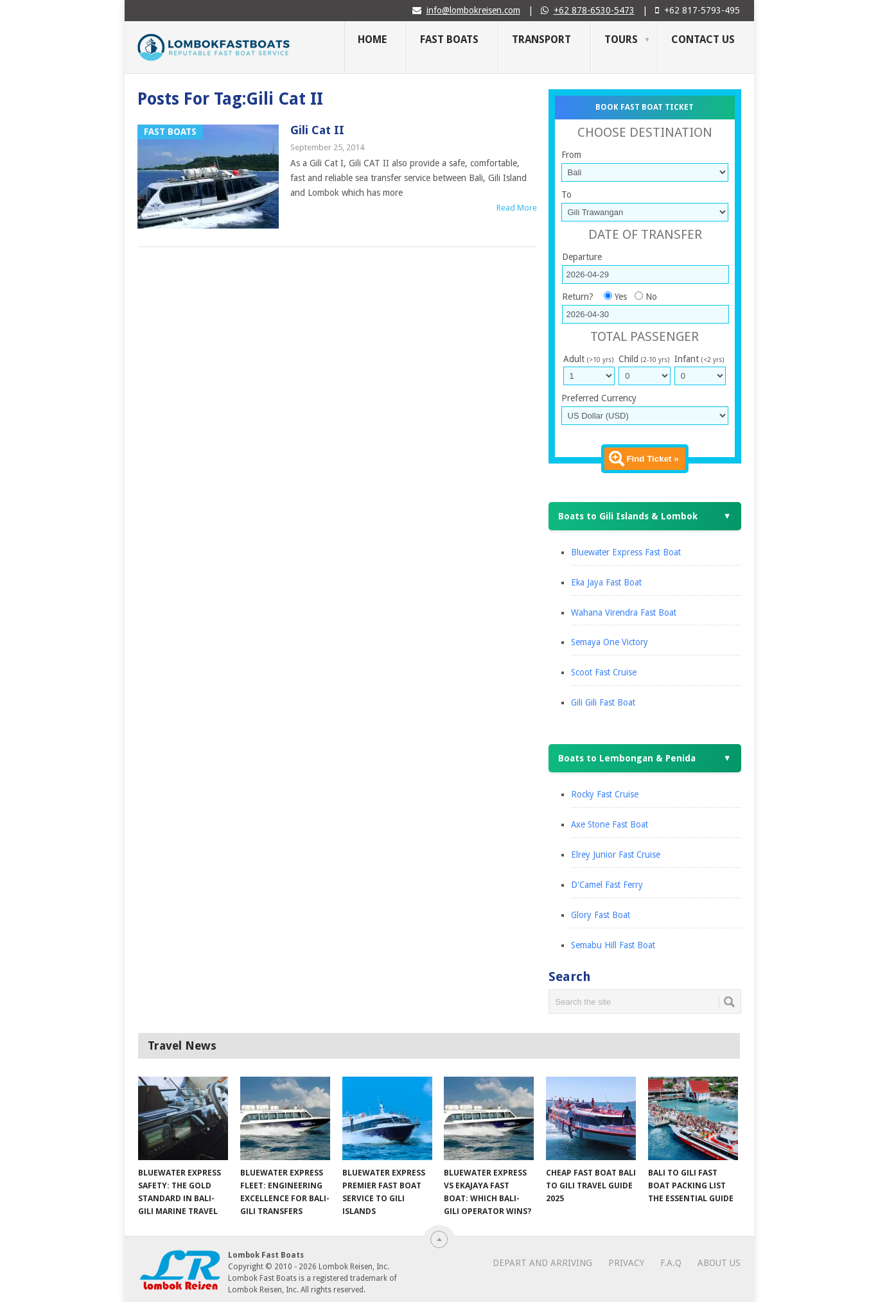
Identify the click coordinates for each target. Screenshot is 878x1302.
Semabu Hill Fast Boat (613, 945)
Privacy (626, 1263)
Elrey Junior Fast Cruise (615, 854)
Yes (621, 296)
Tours (621, 39)
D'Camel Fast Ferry (607, 885)
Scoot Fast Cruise (604, 672)
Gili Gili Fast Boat (603, 702)
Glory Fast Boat (600, 915)
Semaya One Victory (609, 642)
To (566, 194)
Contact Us (703, 39)
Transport (541, 39)
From (571, 155)
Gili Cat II (317, 130)
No (651, 296)
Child (644, 359)
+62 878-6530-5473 (594, 10)
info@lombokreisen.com (473, 10)
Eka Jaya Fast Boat (606, 582)
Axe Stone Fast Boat (609, 824)
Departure (582, 257)
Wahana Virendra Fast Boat (623, 612)
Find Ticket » (652, 459)
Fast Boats (449, 39)
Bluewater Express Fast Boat (626, 552)
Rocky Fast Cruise (604, 794)
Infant (699, 359)
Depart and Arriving (542, 1263)
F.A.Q (670, 1263)
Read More (516, 208)
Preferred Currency (599, 398)
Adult (588, 359)
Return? (577, 296)
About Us (719, 1263)
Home (372, 39)
